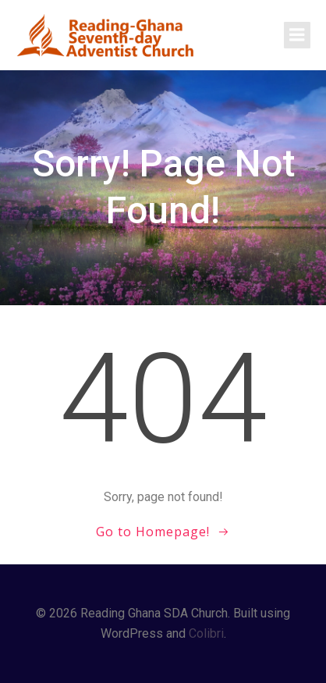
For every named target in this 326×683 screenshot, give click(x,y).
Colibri (206, 633)
